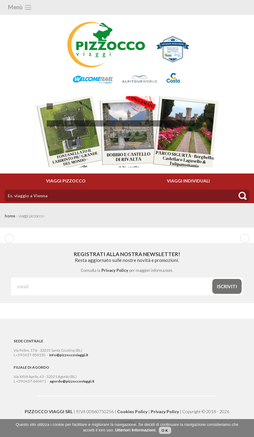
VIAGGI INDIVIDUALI (188, 180)
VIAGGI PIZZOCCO (66, 180)
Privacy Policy (114, 270)
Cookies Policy (132, 411)
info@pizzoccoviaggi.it (68, 355)
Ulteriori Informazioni (135, 430)
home (10, 215)
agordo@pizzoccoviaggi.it (72, 381)
